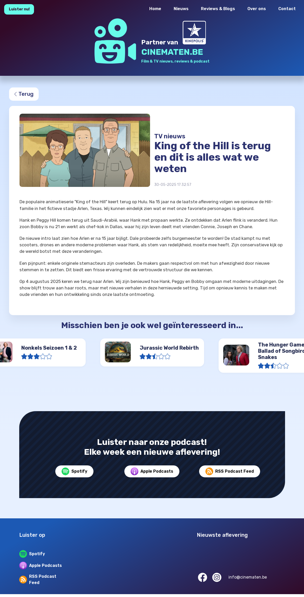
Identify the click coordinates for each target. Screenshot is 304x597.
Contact (287, 8)
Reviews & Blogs (218, 8)
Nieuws (181, 8)
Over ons (256, 8)
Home (155, 8)
